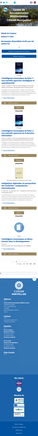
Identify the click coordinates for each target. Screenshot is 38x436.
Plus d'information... (9, 98)
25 (24, 264)
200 (34, 264)
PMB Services (19, 430)
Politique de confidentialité (19, 427)
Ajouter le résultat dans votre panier (19, 51)
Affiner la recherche (19, 56)
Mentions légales (19, 424)
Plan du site (19, 433)
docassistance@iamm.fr (10, 320)
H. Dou (3, 86)
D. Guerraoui (12, 191)
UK (34, 2)
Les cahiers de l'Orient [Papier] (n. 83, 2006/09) (18, 246)
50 (27, 264)
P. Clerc (14, 86)
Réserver (19, 108)
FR (30, 2)
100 (31, 264)
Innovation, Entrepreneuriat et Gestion (18, 87)
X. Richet (22, 191)
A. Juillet (8, 86)
